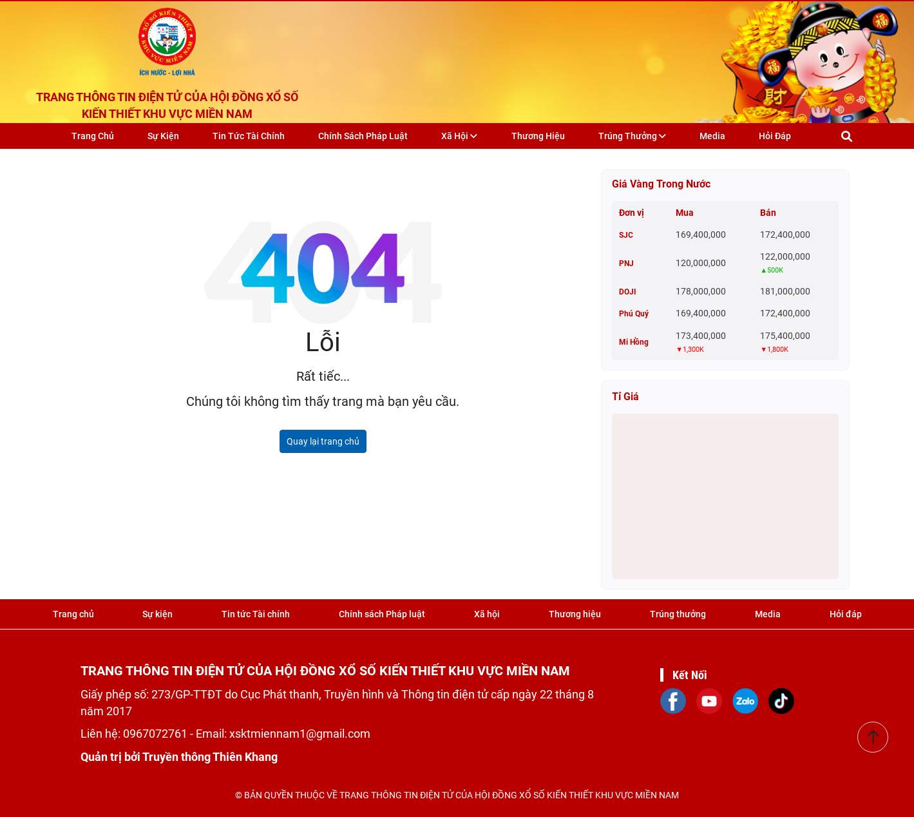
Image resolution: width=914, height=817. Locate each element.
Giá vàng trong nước (661, 184)
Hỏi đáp (775, 136)
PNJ (626, 263)
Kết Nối (689, 675)
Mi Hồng (634, 342)
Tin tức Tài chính (249, 136)
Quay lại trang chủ (323, 441)
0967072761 (156, 733)
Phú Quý (634, 313)
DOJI (627, 291)
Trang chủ (92, 136)
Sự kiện (163, 136)
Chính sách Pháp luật (363, 136)
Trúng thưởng (632, 136)
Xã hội (459, 136)
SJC (626, 235)
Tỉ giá (625, 396)
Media (712, 136)
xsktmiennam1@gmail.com (299, 733)
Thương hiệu (538, 136)
